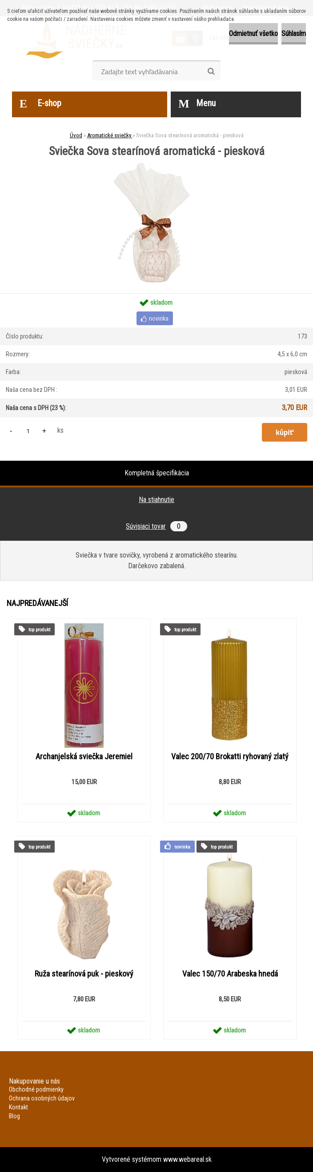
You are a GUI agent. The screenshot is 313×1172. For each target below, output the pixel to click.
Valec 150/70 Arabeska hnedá (230, 973)
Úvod (76, 135)
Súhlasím (293, 33)
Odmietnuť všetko (253, 33)
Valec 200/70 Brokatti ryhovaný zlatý (230, 756)
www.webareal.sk (187, 1159)
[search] (211, 71)
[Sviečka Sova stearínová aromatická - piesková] (156, 160)
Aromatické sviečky (109, 135)
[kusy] (28, 431)
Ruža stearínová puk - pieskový (84, 973)
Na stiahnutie (156, 499)
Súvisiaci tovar (156, 526)
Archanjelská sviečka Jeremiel (84, 756)
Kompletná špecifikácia (156, 473)
